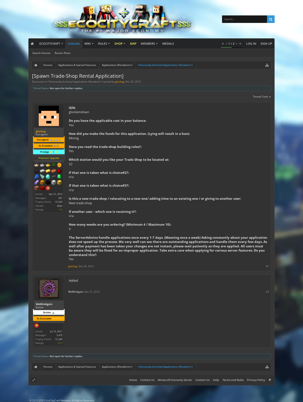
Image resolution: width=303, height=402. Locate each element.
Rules (102, 44)
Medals (168, 44)
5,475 (59, 335)
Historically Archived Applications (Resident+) (75, 81)
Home (133, 380)
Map (133, 44)
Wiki (87, 44)
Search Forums (41, 53)
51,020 (58, 201)
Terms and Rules (233, 380)
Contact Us (147, 380)
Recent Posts (62, 53)
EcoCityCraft (49, 44)
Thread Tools (262, 97)
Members (148, 44)
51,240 (58, 339)
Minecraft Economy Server (175, 380)
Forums (74, 44)
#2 (267, 291)
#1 (267, 266)
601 (60, 198)
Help (216, 380)
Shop (118, 44)
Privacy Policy (256, 380)
